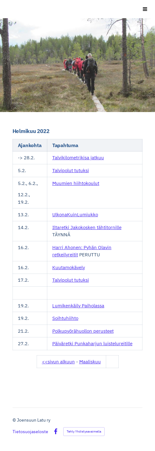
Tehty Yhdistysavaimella (84, 431)
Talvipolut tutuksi (70, 170)
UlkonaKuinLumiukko (75, 215)
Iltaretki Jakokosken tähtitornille (86, 227)
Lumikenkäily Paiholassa (78, 306)
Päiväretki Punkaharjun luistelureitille (92, 343)
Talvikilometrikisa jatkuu (78, 158)
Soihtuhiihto (65, 318)
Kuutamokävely (68, 267)
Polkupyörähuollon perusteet (83, 331)
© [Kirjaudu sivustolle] (15, 420)
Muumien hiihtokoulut (75, 183)
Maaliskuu (90, 362)
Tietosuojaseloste (30, 431)
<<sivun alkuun (58, 362)
